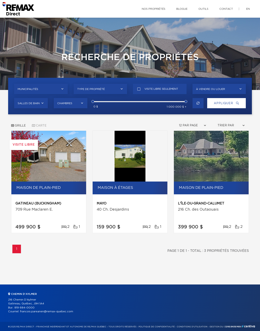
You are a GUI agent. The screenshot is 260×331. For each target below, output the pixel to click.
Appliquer (226, 103)
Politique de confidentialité (157, 327)
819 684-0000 (24, 307)
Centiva (248, 326)
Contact (226, 9)
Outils (203, 9)
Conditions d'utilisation (192, 327)
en (248, 9)
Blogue (181, 9)
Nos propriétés (153, 9)
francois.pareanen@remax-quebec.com (46, 311)
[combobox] (41, 89)
